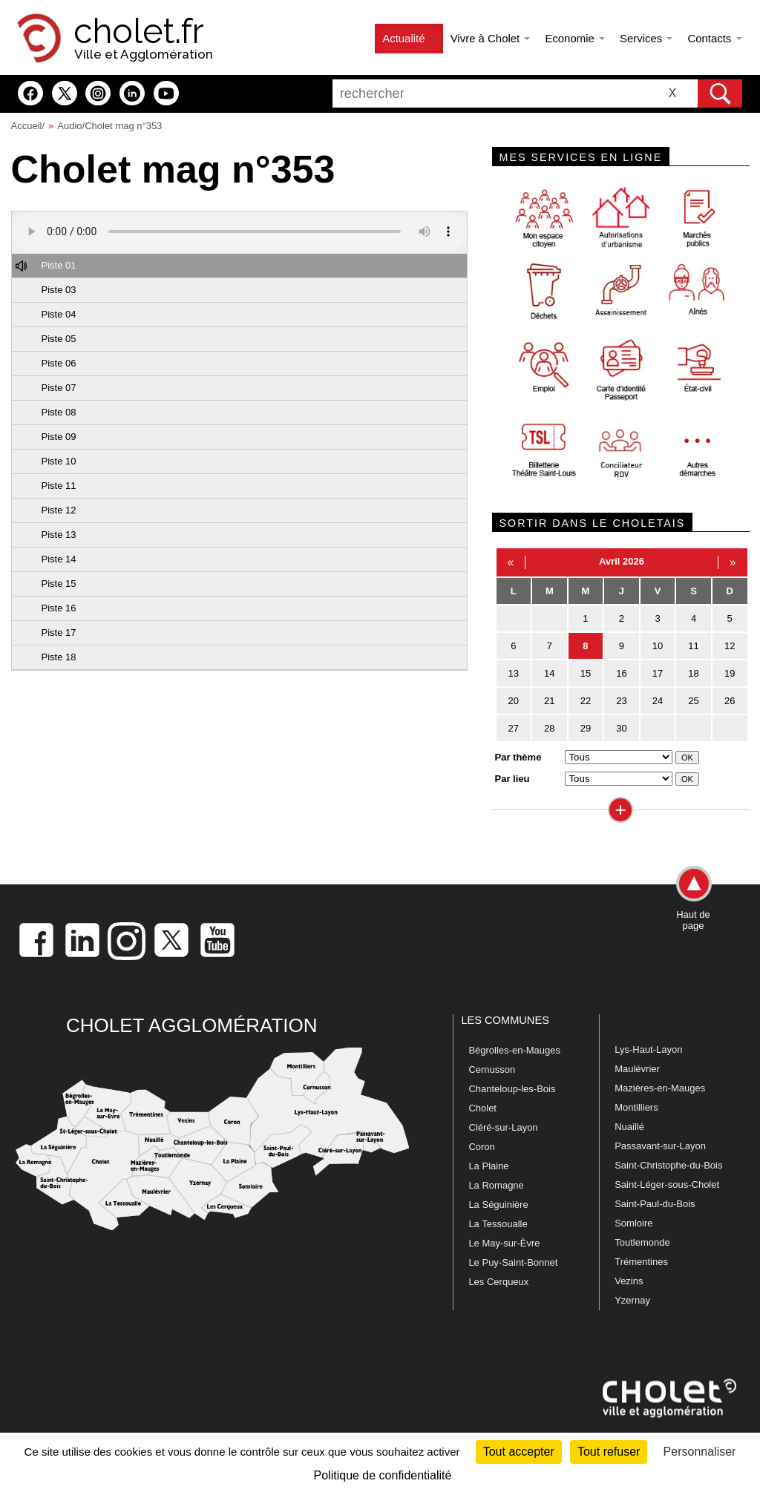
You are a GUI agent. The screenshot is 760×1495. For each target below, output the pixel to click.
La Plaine (488, 1166)
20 (513, 700)
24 (657, 700)
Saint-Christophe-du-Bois (668, 1165)
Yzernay (632, 1300)
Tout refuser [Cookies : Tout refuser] (608, 1451)
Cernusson (491, 1069)
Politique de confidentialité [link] (383, 1475)
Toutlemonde (642, 1242)
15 (585, 673)
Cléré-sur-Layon (502, 1127)
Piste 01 (59, 265)
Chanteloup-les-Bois (511, 1088)
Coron (481, 1146)
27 (513, 728)
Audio (69, 125)
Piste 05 (59, 338)
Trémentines (641, 1261)
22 (585, 700)
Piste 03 (59, 289)
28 (549, 728)
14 (549, 673)
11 (693, 645)
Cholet (482, 1108)
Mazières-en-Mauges (660, 1088)
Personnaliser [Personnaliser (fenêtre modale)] (700, 1451)
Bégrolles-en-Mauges (514, 1050)
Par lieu (512, 778)
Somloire (633, 1223)
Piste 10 (59, 461)
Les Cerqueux (498, 1281)
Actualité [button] (408, 38)
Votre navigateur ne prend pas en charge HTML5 (240, 231)
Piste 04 (59, 314)
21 (549, 700)
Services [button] (646, 38)
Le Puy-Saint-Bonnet (512, 1262)
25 (693, 700)
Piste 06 (59, 363)
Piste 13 (59, 534)
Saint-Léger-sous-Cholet (667, 1184)
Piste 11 (59, 485)
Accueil (26, 125)
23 (621, 700)
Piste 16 (59, 608)
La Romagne (495, 1185)
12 (729, 645)
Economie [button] (575, 38)
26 (729, 700)
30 (621, 728)
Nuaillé (629, 1126)
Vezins (629, 1281)
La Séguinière (498, 1204)
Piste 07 (59, 387)
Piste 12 (59, 510)
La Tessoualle (497, 1223)
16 (621, 673)
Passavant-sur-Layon (660, 1145)
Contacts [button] (714, 38)
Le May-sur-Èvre (504, 1243)
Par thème (518, 757)
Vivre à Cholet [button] (491, 38)
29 (585, 728)
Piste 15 (59, 583)
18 (693, 673)
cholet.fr (138, 31)
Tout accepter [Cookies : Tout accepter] (518, 1451)
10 (657, 645)
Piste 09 (59, 436)
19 (729, 673)
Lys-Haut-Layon (648, 1049)
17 (657, 673)
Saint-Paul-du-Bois (655, 1203)
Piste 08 (59, 412)
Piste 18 (59, 657)
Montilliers (636, 1107)
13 (513, 673)
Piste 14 (59, 559)
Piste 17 (59, 632)
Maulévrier (637, 1068)
